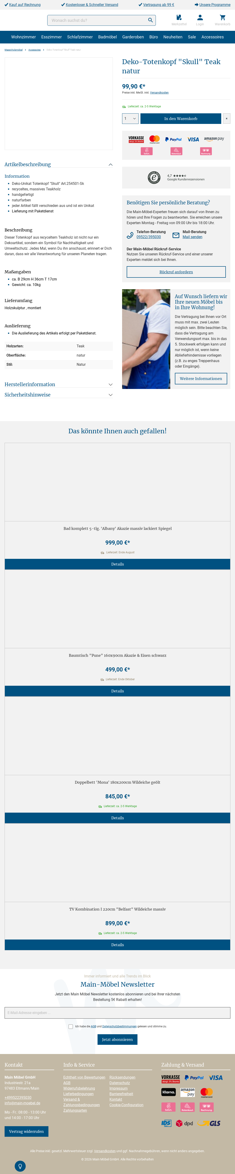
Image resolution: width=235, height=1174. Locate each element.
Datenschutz (119, 1083)
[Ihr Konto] (200, 20)
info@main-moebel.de (22, 1103)
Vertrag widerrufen (26, 1131)
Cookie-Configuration (126, 1105)
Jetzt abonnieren (117, 1039)
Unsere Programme (214, 5)
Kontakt (115, 1099)
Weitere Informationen (201, 378)
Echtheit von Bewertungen (84, 1077)
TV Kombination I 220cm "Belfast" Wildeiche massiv (117, 909)
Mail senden (192, 237)
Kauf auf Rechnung (25, 5)
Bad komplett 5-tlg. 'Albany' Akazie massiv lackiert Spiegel (118, 528)
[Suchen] (150, 20)
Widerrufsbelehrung (79, 1088)
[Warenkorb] (222, 20)
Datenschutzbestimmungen (119, 1026)
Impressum (118, 1088)
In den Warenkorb (180, 118)
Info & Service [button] (79, 1065)
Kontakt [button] (14, 1065)
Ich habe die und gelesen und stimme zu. (121, 1026)
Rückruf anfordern (176, 272)
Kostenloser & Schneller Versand (92, 5)
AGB (93, 1026)
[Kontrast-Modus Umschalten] (20, 1166)
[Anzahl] (130, 118)
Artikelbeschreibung (28, 164)
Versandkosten (159, 92)
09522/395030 (149, 237)
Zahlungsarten (75, 1110)
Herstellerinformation (30, 384)
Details (117, 564)
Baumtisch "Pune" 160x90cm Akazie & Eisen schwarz (117, 655)
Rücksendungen (122, 1077)
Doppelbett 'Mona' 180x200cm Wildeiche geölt (117, 782)
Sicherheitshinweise (27, 395)
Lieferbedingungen (78, 1094)
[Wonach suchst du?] (101, 20)
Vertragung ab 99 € (158, 5)
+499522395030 (18, 1097)
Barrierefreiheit (121, 1094)
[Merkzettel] (179, 20)
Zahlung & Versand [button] (182, 1065)
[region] (59, 103)
